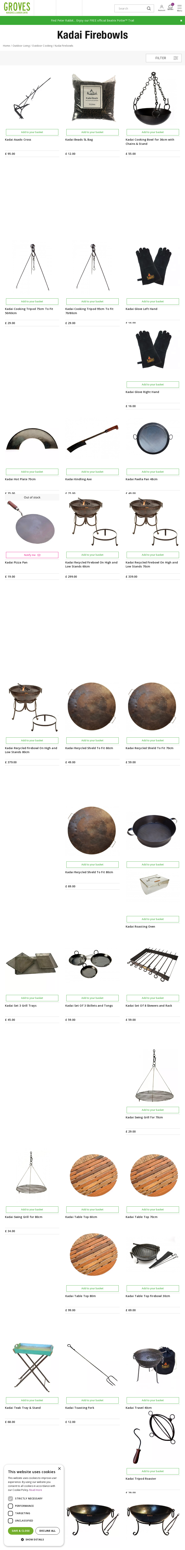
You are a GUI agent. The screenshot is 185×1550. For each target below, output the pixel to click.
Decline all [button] (47, 1530)
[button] (34, 1539)
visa (70, 1542)
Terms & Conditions (136, 1532)
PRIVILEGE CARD (92, 1416)
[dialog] (34, 1505)
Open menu (180, 8)
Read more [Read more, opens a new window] (35, 1490)
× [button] (59, 1468)
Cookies (174, 1532)
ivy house (69, 8)
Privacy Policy (159, 1532)
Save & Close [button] (21, 1530)
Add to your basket (32, 132)
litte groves (45, 8)
